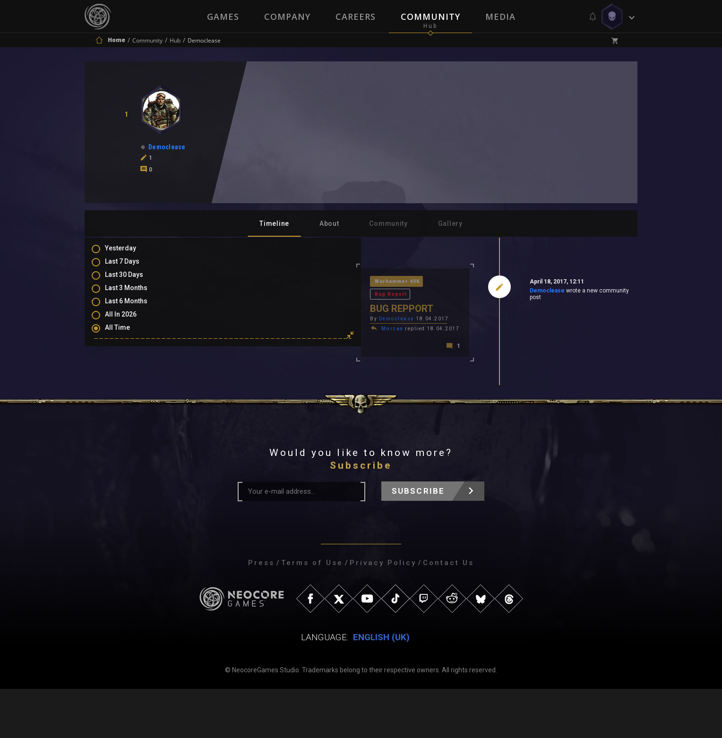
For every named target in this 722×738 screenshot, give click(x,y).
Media (501, 16)
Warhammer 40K (264, 282)
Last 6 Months (135, 308)
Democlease (479, 292)
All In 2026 (130, 322)
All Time (126, 336)
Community (431, 16)
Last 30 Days (133, 281)
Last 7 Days (131, 267)
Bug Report (318, 282)
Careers (355, 16)
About (329, 223)
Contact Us (448, 612)
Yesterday (130, 253)
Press (261, 612)
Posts (123, 358)
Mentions (128, 385)
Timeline (274, 223)
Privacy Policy (383, 612)
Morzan (258, 317)
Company (287, 16)
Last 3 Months (135, 295)
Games (222, 16)
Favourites (130, 399)
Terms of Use (312, 612)
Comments (131, 372)
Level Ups (129, 413)
